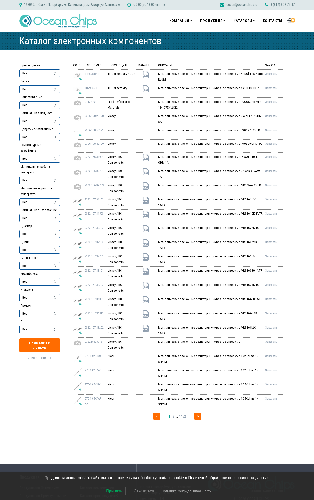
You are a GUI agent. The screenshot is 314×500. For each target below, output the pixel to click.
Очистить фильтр (39, 358)
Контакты (272, 21)
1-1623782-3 (92, 73)
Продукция (211, 21)
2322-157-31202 (94, 199)
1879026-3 (91, 88)
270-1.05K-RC (93, 384)
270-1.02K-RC (93, 356)
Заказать (271, 73)
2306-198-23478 (94, 116)
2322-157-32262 (94, 242)
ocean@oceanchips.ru (241, 5)
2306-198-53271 (94, 130)
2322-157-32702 (94, 256)
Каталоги (243, 21)
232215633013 (93, 341)
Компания (179, 21)
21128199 (90, 101)
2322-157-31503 (94, 213)
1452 (182, 416)
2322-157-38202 (94, 327)
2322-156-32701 (94, 171)
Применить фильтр (39, 345)
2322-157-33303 (94, 285)
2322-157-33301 (94, 270)
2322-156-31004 (94, 156)
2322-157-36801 (94, 299)
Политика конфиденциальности (187, 491)
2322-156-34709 (94, 185)
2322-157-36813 (94, 313)
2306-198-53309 (94, 143)
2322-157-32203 (94, 228)
